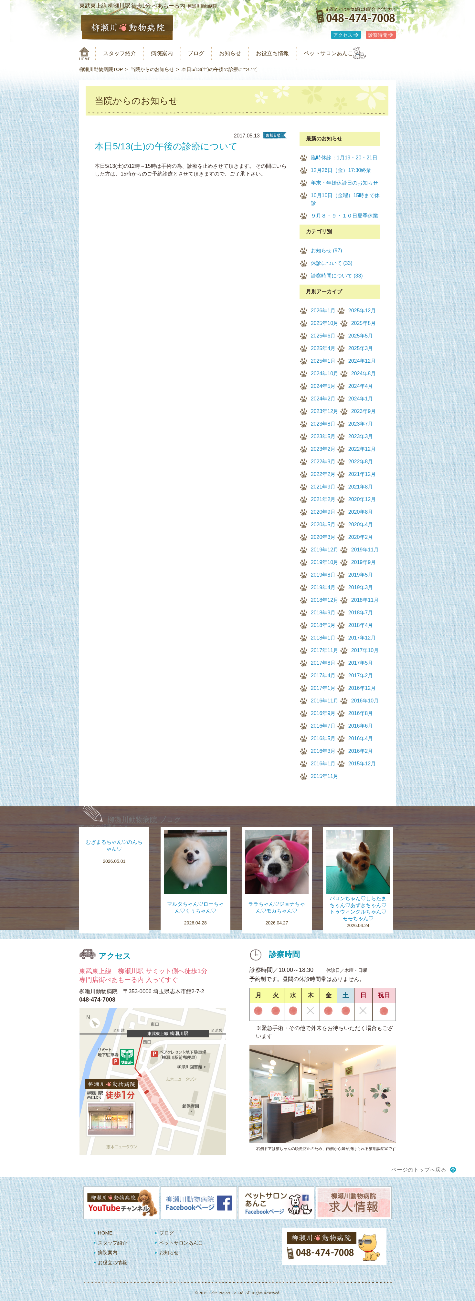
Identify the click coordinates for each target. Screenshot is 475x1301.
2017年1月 (323, 688)
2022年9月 (323, 461)
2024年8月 (363, 373)
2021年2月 (323, 499)
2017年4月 (323, 675)
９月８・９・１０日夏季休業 (344, 215)
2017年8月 (323, 663)
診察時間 (377, 35)
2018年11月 (365, 600)
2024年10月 (324, 373)
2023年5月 (323, 436)
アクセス (343, 35)
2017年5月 (360, 663)
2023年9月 (363, 411)
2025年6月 (323, 335)
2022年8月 (360, 461)
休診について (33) (332, 263)
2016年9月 (323, 713)
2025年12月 (362, 310)
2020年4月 (360, 524)
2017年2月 (360, 675)
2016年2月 (360, 751)
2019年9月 (363, 562)
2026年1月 (323, 310)
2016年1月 (323, 763)
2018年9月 (323, 612)
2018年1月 (323, 637)
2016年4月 (360, 738)
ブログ (207, 53)
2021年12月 (362, 474)
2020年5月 (323, 524)
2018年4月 (360, 625)
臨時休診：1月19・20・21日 (344, 157)
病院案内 (170, 53)
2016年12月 (362, 688)
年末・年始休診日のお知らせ (344, 183)
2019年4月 (323, 587)
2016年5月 (323, 738)
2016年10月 (365, 700)
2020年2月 (360, 537)
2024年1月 (360, 398)
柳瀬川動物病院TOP (101, 69)
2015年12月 (362, 763)
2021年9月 (323, 486)
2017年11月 (324, 650)
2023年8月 (323, 424)
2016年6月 (360, 726)
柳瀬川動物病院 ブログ (144, 820)
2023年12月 (324, 411)
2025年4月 (323, 348)
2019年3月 (360, 587)
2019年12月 (324, 549)
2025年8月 (363, 323)
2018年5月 (323, 625)
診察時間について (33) (337, 275)
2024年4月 (360, 386)
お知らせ (245, 53)
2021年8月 (360, 486)
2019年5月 (360, 575)
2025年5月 (360, 335)
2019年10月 (324, 562)
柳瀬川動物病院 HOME (84, 53)
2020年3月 (323, 537)
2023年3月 (360, 436)
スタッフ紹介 (123, 53)
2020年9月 (323, 512)
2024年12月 (362, 361)
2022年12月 (362, 449)
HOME (105, 1232)
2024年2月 (323, 398)
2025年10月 (324, 323)
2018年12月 (324, 600)
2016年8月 (360, 713)
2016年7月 (323, 726)
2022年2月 (323, 474)
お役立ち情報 (291, 53)
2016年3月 (323, 751)
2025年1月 (323, 361)
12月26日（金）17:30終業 (341, 170)
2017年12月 (362, 637)
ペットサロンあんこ (353, 53)
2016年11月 (324, 700)
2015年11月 (324, 776)
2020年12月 (362, 499)
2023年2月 (323, 449)
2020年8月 (360, 512)
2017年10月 (365, 650)
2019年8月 (323, 575)
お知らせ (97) (326, 250)
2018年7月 (360, 612)
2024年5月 (323, 386)
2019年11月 (365, 549)
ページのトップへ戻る (418, 1170)
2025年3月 (360, 348)
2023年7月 (360, 424)
